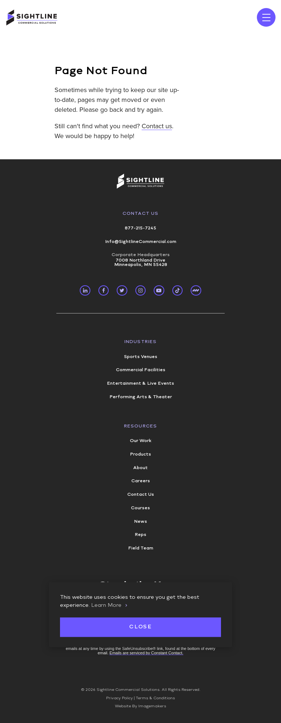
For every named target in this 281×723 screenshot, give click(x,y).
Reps (140, 534)
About (140, 467)
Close (140, 627)
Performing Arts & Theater (140, 396)
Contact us (157, 126)
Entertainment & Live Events (140, 383)
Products (140, 454)
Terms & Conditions (155, 698)
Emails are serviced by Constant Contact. (146, 653)
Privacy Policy (119, 698)
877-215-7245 (140, 228)
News (140, 521)
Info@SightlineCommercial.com (140, 241)
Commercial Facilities (140, 369)
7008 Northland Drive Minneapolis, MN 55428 (140, 259)
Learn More (106, 605)
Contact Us (141, 213)
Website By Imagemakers (140, 706)
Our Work (140, 440)
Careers (140, 480)
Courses (140, 507)
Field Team (140, 548)
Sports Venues (140, 356)
